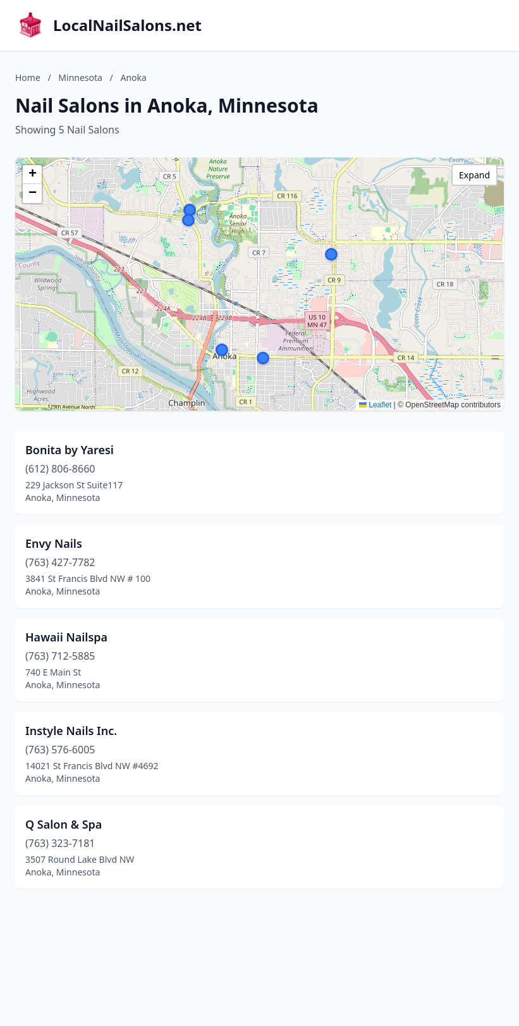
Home (27, 77)
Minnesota (80, 77)
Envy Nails (53, 543)
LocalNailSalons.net (127, 25)
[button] (222, 349)
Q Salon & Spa (63, 824)
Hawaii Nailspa (66, 637)
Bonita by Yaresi (69, 449)
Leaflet (375, 404)
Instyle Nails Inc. (71, 730)
